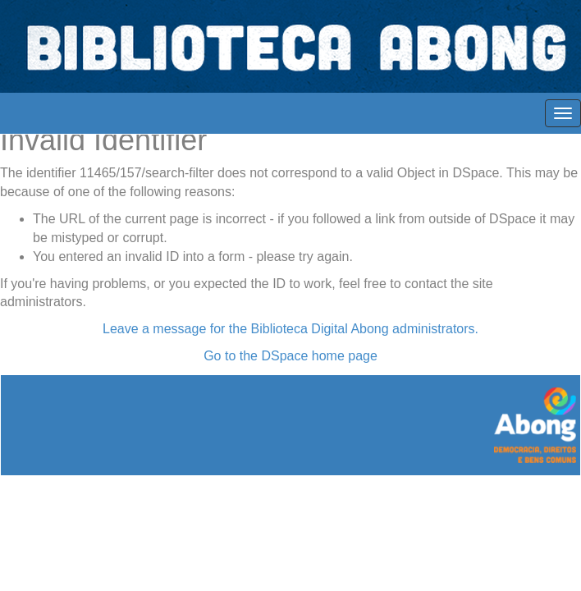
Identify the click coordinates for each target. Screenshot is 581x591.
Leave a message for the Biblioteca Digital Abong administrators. (290, 329)
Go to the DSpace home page (290, 356)
